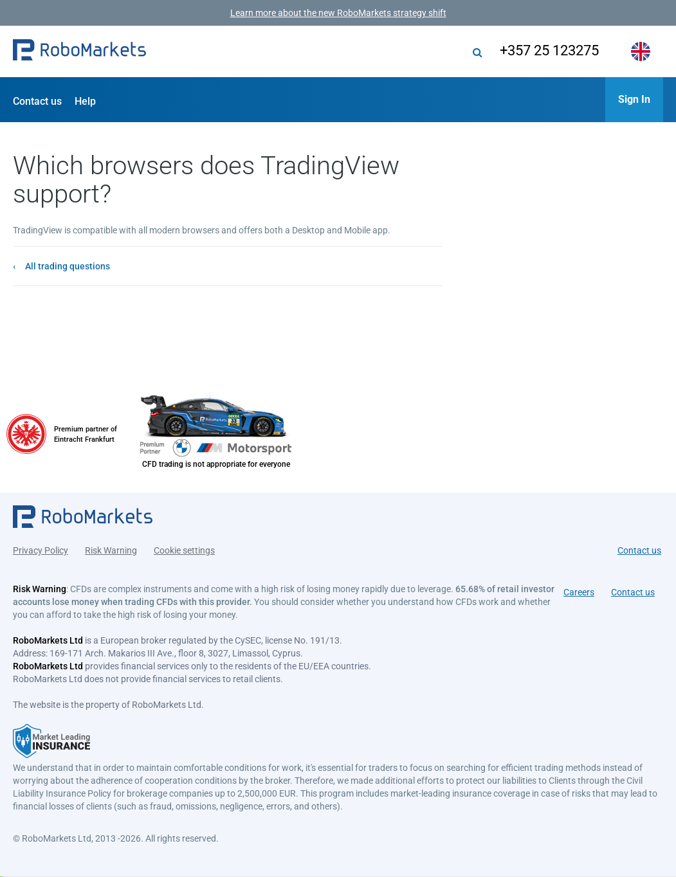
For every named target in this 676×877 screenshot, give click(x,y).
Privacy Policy (40, 550)
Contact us (37, 101)
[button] (79, 51)
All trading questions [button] (67, 266)
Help (85, 101)
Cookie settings (184, 550)
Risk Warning (111, 550)
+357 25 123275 (549, 50)
